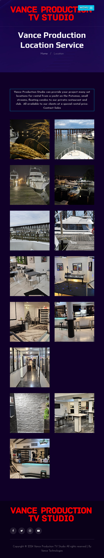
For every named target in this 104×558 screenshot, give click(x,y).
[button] (86, 8)
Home (44, 53)
